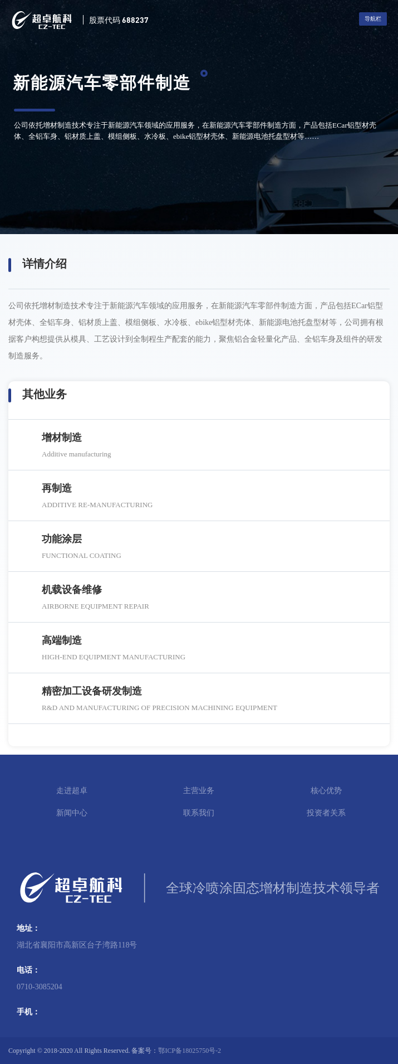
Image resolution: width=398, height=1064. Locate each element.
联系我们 (198, 813)
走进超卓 (71, 790)
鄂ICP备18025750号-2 (189, 1051)
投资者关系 (326, 813)
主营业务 (198, 790)
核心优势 (326, 790)
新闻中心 (71, 813)
